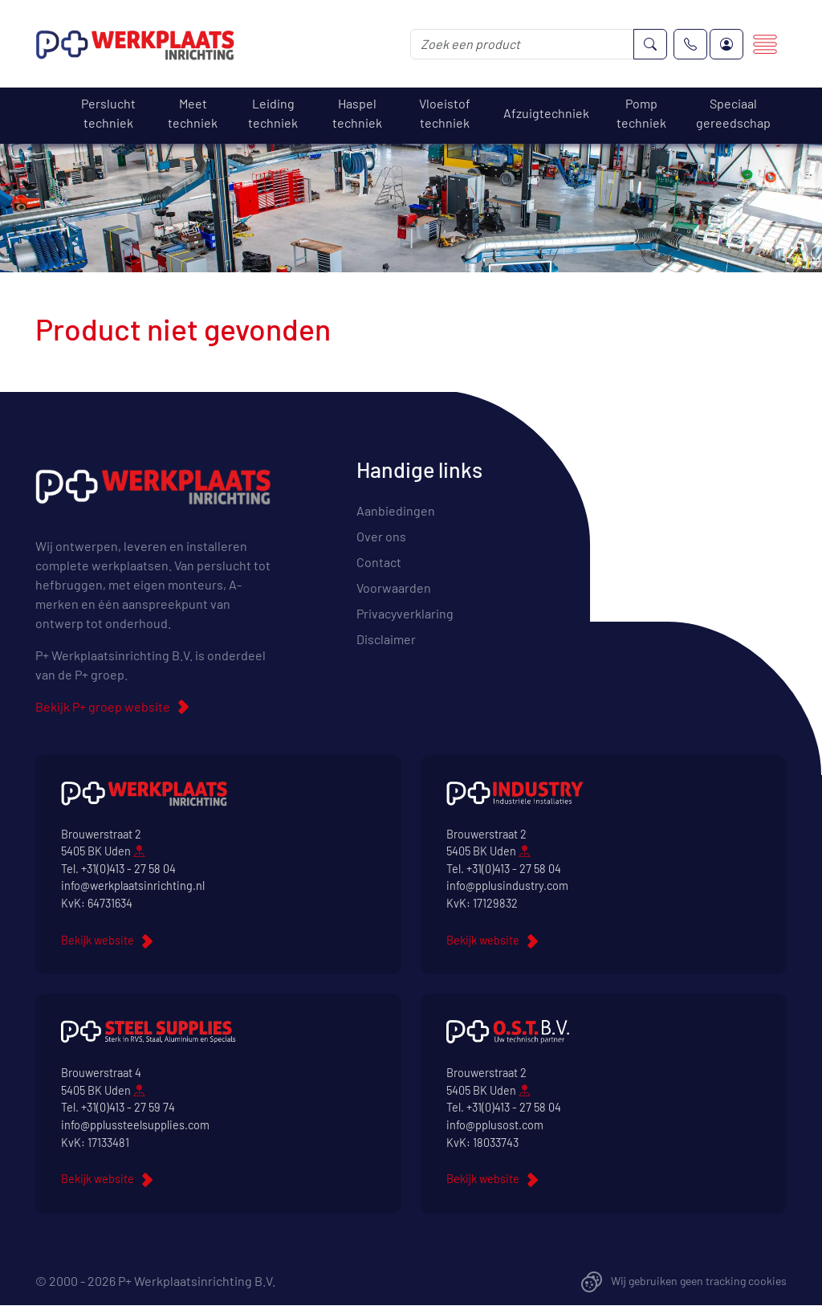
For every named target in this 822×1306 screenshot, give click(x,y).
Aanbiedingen (395, 510)
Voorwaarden (393, 587)
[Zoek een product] (522, 44)
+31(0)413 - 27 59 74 (128, 1107)
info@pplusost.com (494, 1125)
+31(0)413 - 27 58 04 (128, 868)
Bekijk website (97, 940)
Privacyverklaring (405, 613)
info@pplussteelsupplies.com (135, 1125)
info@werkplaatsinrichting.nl (133, 885)
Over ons (381, 536)
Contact (378, 561)
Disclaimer (386, 639)
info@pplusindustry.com (507, 885)
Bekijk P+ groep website (102, 706)
